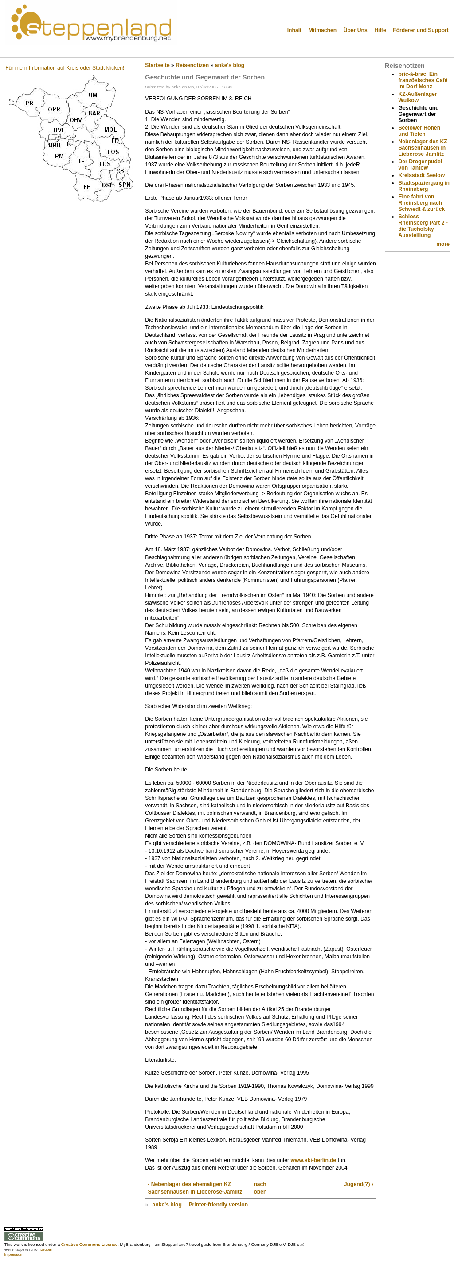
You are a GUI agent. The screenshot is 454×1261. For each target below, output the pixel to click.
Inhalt (294, 30)
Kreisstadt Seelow (421, 175)
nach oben (258, 1188)
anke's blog (229, 65)
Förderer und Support (421, 30)
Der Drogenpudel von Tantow (420, 164)
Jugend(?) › (358, 1184)
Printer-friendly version (218, 1205)
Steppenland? (35, 51)
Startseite (157, 65)
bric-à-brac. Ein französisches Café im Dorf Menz (422, 80)
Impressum (13, 1255)
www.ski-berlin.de (313, 1160)
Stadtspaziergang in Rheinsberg (424, 186)
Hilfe (380, 30)
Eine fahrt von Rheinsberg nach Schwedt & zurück (421, 203)
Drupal (46, 1250)
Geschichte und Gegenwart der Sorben (418, 114)
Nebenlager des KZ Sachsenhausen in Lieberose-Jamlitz (422, 147)
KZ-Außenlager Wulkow (417, 97)
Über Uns (356, 30)
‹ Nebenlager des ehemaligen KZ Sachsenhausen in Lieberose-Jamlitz (195, 1188)
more (443, 244)
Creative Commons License (89, 1244)
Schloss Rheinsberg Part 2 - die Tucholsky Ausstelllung (422, 225)
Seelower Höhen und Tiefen (419, 131)
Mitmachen (323, 30)
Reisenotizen (192, 65)
